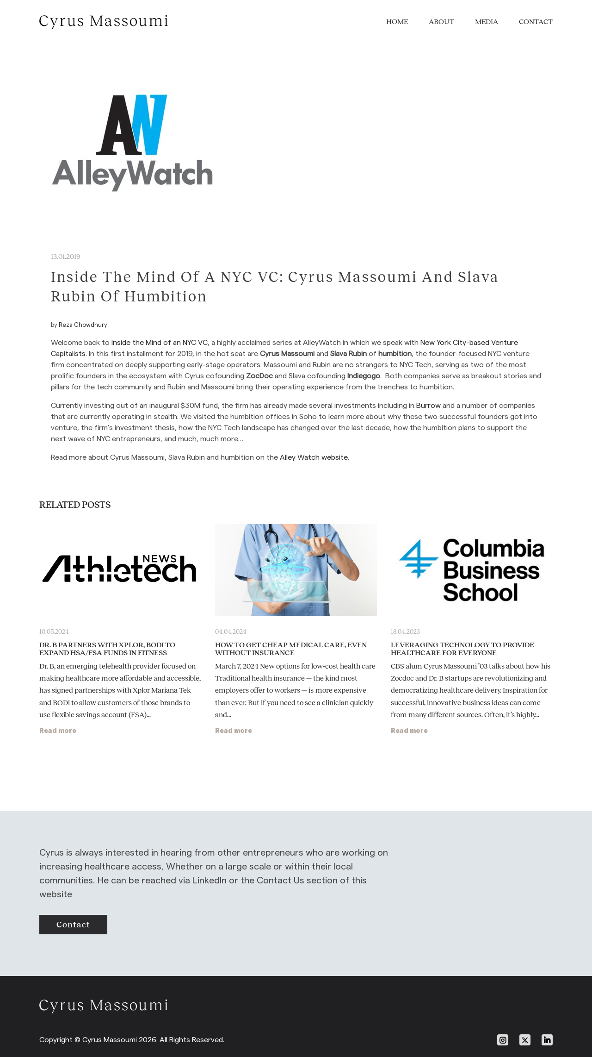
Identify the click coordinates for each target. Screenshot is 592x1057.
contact (73, 924)
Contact (536, 21)
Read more (57, 730)
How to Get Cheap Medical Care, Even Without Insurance (291, 649)
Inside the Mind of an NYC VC (159, 342)
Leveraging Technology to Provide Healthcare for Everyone (462, 649)
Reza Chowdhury (83, 324)
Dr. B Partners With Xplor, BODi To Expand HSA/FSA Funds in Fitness (107, 649)
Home (397, 21)
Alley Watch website (314, 457)
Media (486, 21)
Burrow (428, 405)
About (441, 21)
